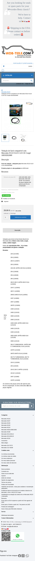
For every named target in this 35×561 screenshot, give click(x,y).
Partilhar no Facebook (9, 198)
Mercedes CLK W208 (7, 447)
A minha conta (5, 450)
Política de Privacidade (7, 484)
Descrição (17, 230)
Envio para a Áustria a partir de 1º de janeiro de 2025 (15, 504)
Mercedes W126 (5, 423)
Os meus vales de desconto (8, 463)
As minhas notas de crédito (8, 456)
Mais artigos (4, 442)
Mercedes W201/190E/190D (9, 429)
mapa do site (29, 83)
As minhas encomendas (7, 454)
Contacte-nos (5, 471)
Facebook (3, 555)
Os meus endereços (6, 458)
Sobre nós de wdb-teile (7, 473)
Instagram (15, 555)
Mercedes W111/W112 (7, 434)
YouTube (8, 555)
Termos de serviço (6, 482)
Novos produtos (5, 469)
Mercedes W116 (5, 438)
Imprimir (6, 201)
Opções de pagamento (7, 480)
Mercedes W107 (5, 421)
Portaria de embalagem (7, 506)
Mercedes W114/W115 (7, 436)
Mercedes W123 (5, 418)
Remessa (4, 498)
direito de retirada (6, 478)
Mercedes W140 (5, 425)
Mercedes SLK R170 (7, 445)
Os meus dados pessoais (8, 460)
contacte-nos (20, 83)
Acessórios (4, 440)
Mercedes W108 (5, 432)
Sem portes (18, 210)
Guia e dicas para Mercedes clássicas (11, 509)
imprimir (3, 475)
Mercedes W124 (5, 427)
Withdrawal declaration (7, 515)
